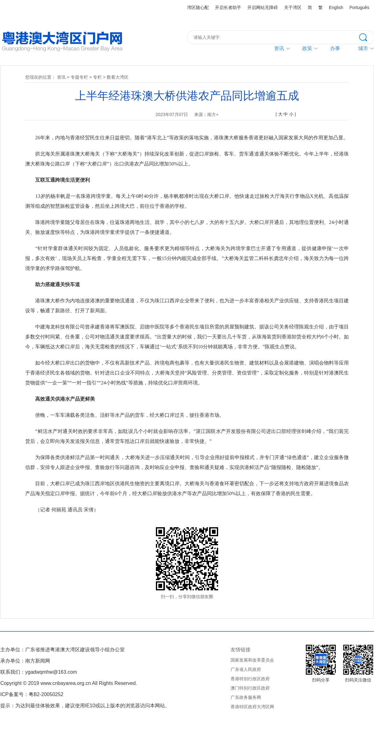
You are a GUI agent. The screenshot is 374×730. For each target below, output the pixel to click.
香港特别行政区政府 (250, 678)
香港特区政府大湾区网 (252, 706)
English (336, 7)
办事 (335, 48)
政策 (307, 48)
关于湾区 (293, 7)
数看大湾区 (118, 77)
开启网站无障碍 (262, 7)
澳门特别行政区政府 (250, 688)
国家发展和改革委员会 (252, 660)
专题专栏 (79, 77)
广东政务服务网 (246, 697)
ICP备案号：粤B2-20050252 (31, 694)
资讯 (279, 48)
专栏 (97, 77)
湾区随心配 (198, 7)
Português (359, 7)
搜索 (366, 37)
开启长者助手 (228, 7)
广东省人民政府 (246, 669)
